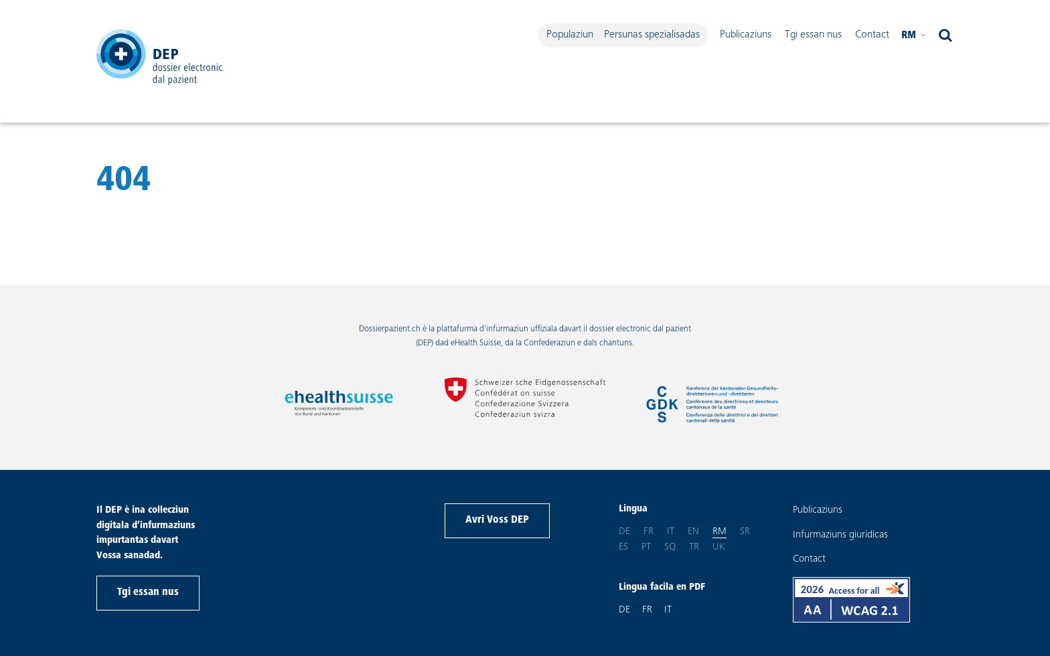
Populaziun (569, 34)
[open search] (945, 35)
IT (668, 610)
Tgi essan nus (813, 34)
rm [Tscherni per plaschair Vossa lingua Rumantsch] (914, 35)
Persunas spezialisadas (652, 34)
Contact (872, 34)
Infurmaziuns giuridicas (840, 535)
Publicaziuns (745, 34)
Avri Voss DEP (497, 520)
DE (624, 610)
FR (647, 610)
